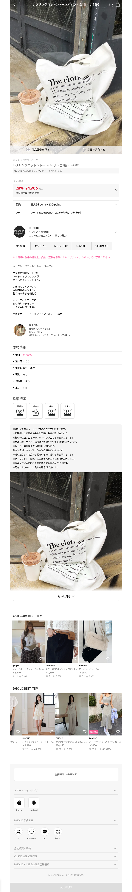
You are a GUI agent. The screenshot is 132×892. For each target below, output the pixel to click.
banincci (83, 665)
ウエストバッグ (30, 160)
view (115, 232)
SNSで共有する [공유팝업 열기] (94, 150)
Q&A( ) (81, 246)
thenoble (50, 665)
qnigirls (16, 665)
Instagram (31, 833)
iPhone (19, 804)
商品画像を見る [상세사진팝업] (38, 150)
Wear (58, 833)
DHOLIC (16, 738)
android (33, 804)
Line (45, 833)
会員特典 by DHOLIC (66, 774)
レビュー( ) (61, 246)
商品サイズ (40, 246)
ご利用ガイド (101, 246)
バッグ (16, 160)
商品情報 (20, 246)
